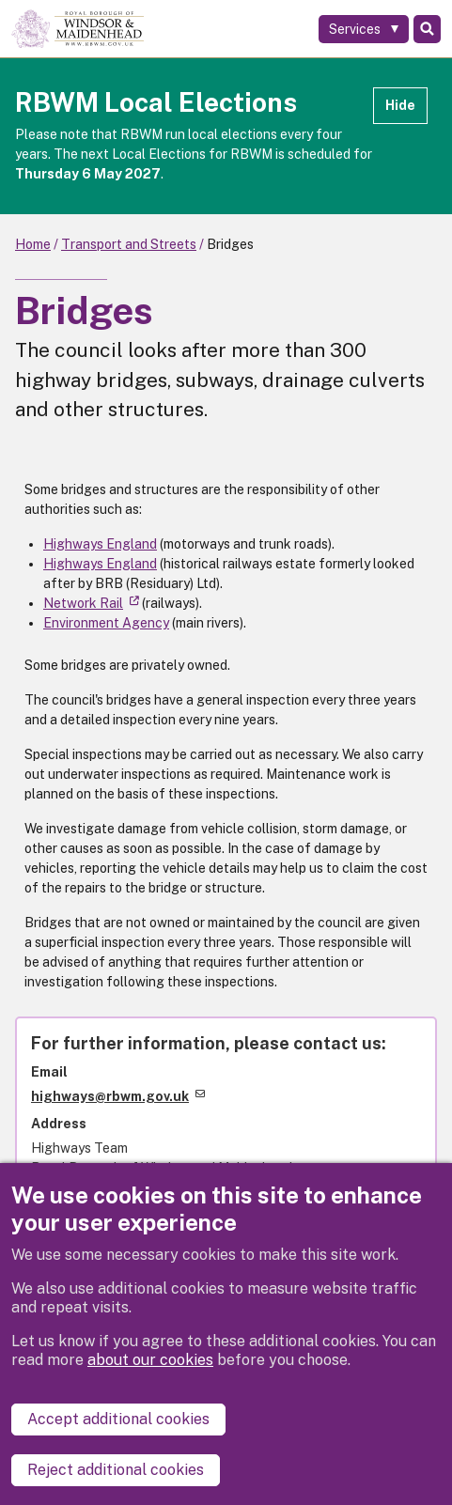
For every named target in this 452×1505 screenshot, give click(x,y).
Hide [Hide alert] (400, 105)
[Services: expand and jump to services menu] (364, 29)
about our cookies (150, 1360)
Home (33, 244)
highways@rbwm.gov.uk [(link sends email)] (118, 1096)
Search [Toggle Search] (427, 29)
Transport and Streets (128, 244)
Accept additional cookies (118, 1419)
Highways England (100, 543)
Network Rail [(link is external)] (91, 603)
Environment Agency (106, 622)
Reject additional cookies (115, 1470)
